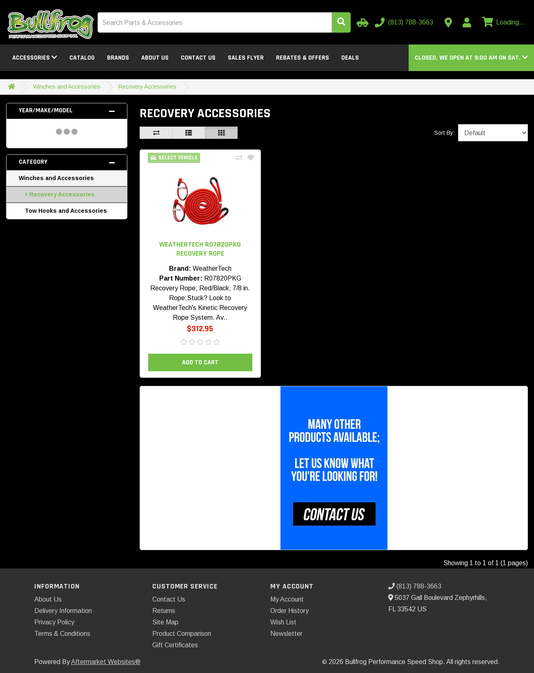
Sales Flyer (246, 57)
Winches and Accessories (66, 86)
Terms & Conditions (62, 633)
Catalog (82, 57)
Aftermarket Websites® (105, 661)
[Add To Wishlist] (250, 158)
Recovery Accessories (147, 86)
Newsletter (286, 633)
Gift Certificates (175, 645)
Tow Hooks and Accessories (66, 210)
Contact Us (198, 57)
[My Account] (467, 22)
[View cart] (502, 22)
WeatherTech (212, 268)
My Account (287, 599)
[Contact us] (448, 22)
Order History (289, 610)
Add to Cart (200, 362)
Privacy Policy (54, 622)
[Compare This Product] (239, 158)
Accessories (34, 57)
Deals (350, 57)
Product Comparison (181, 633)
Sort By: (444, 132)
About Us (155, 57)
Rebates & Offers (302, 57)
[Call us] (405, 22)
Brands (118, 57)
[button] (471, 58)
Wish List (283, 622)
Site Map (165, 622)
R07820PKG (222, 278)
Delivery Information (63, 610)
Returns (163, 610)
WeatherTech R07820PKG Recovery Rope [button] (200, 249)
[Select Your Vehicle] (361, 22)
